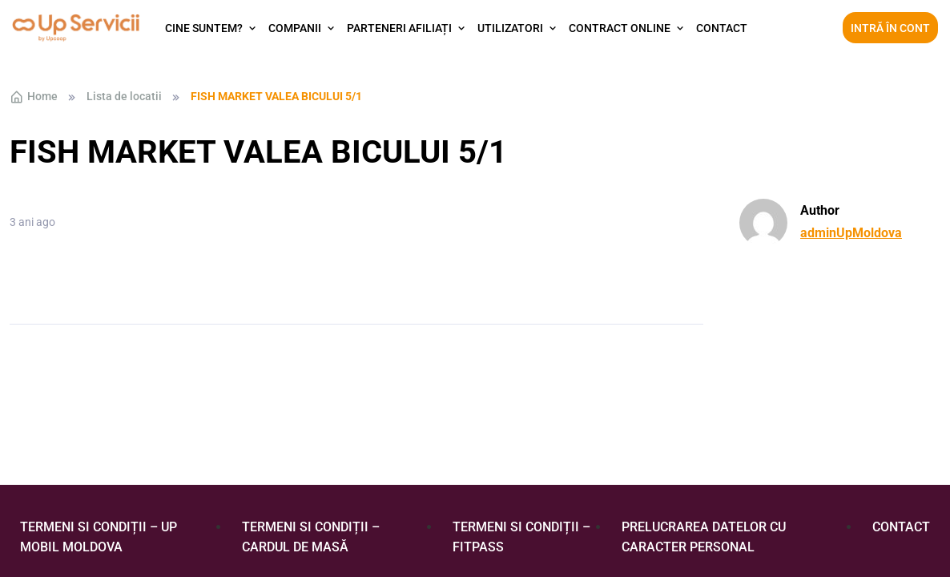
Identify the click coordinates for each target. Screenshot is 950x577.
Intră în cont (890, 28)
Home (34, 97)
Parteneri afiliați (399, 28)
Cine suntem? (204, 28)
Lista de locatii (124, 96)
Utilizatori (510, 28)
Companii (294, 28)
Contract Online (619, 28)
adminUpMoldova (851, 232)
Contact (721, 28)
